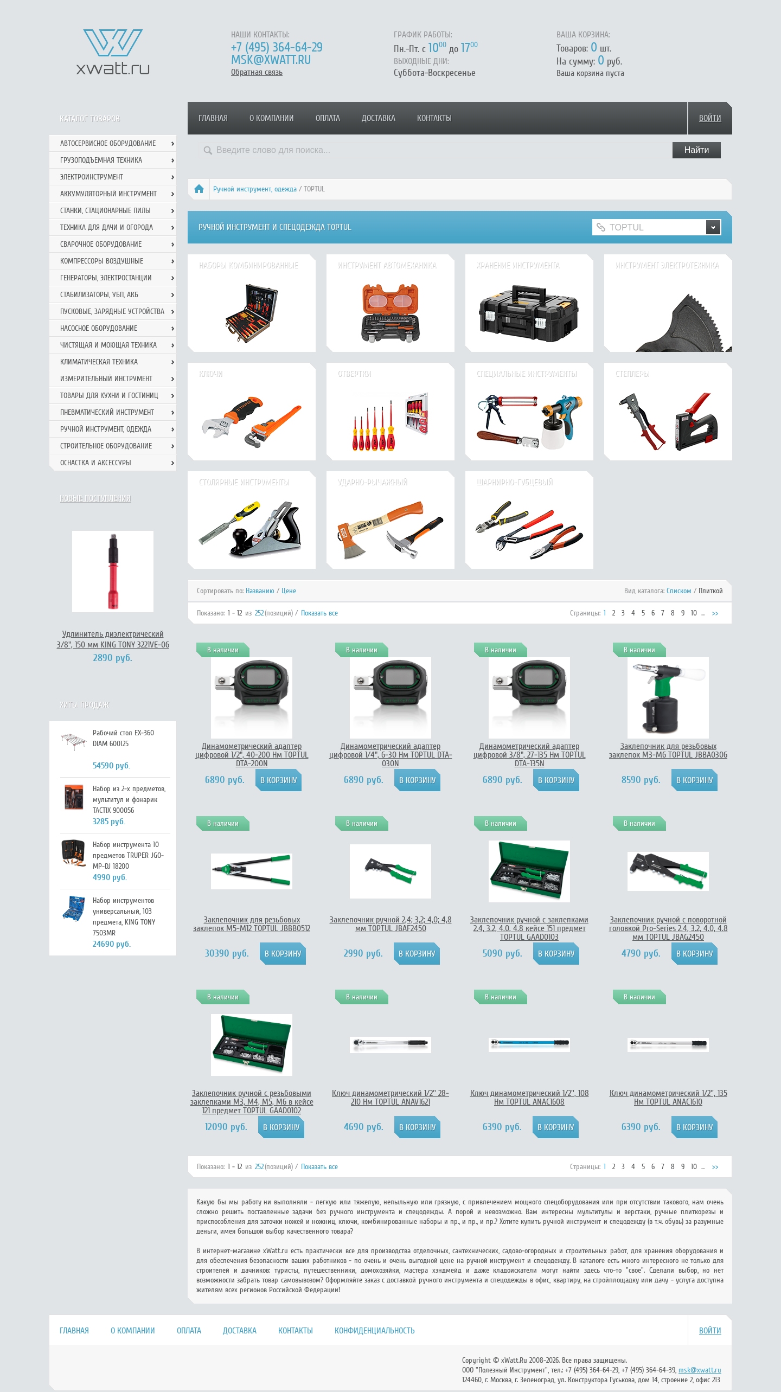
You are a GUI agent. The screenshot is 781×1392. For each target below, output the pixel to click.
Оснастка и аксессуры (95, 462)
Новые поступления (95, 498)
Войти (710, 118)
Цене (288, 590)
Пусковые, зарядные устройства (112, 311)
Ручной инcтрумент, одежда (255, 189)
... (703, 613)
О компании (271, 118)
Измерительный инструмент (106, 378)
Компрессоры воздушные (101, 261)
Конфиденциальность (375, 1330)
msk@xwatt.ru (271, 60)
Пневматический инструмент (107, 412)
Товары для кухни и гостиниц (109, 395)
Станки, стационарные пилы (105, 210)
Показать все (319, 613)
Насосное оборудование (98, 328)
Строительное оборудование (106, 446)
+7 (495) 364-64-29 (277, 47)
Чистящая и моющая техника (108, 345)
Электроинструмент (91, 177)
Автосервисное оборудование (108, 143)
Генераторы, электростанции (106, 278)
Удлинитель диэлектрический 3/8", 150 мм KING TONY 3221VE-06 (113, 639)
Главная (213, 118)
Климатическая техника (99, 362)
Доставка (378, 118)
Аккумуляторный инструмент (108, 193)
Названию (260, 590)
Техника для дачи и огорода (106, 227)
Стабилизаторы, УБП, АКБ (99, 294)
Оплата (328, 118)
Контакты (434, 118)
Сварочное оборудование (101, 244)
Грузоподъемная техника (101, 160)
